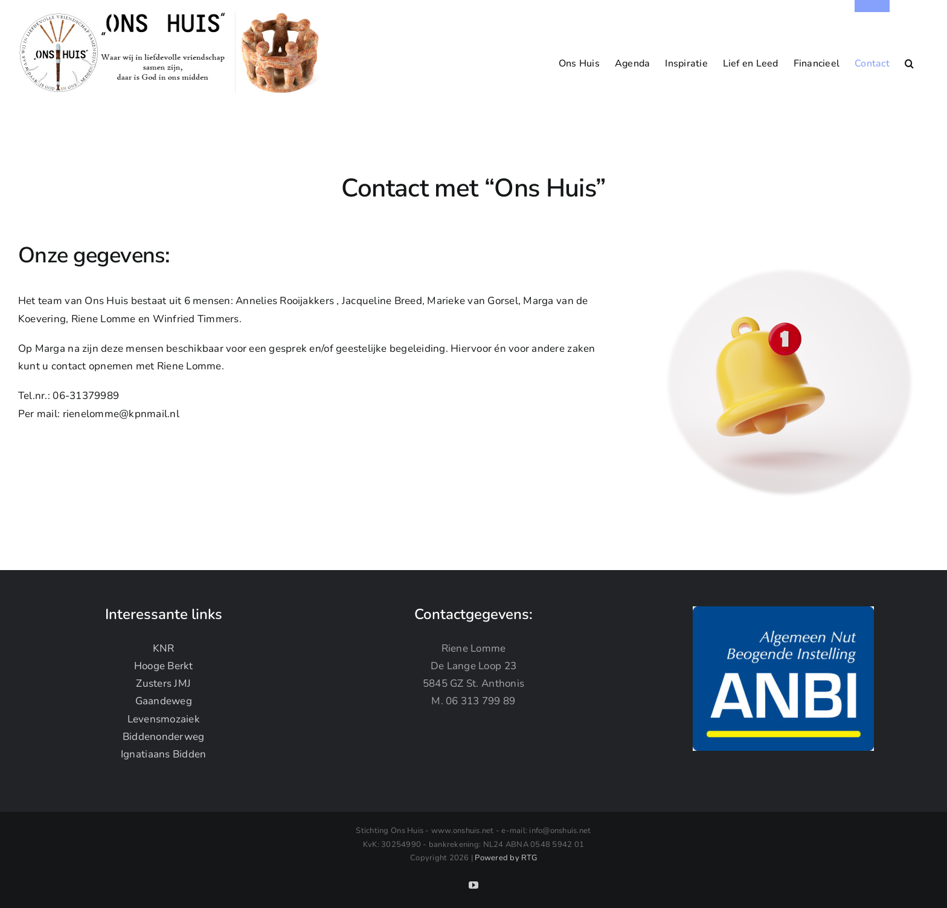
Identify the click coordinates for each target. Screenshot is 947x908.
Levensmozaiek (163, 718)
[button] (909, 57)
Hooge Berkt (163, 666)
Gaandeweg (163, 701)
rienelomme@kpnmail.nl (121, 414)
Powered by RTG (506, 857)
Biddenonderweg (164, 736)
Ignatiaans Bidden (163, 754)
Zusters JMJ (163, 683)
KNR (164, 648)
